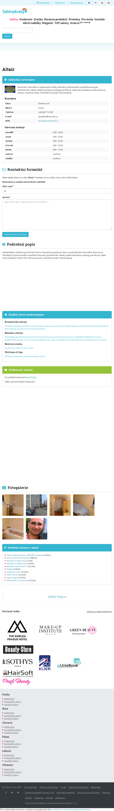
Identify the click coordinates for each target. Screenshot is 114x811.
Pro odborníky (30, 787)
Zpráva (5, 197)
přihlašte (32, 377)
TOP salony (61, 23)
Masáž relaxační (37, 337)
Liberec (6, 750)
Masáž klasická (22, 337)
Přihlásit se (60, 2)
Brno (5, 708)
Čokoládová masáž (65, 339)
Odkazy (28, 797)
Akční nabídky (32, 23)
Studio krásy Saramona (17, 580)
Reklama (106, 792)
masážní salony (11, 704)
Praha (6, 694)
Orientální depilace (70, 326)
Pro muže (87, 19)
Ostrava (7, 722)
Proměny (74, 19)
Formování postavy (36, 328)
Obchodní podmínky (65, 792)
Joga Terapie (12, 577)
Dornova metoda (31, 339)
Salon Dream (12, 574)
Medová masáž (82, 339)
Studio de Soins (14, 572)
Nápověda (95, 787)
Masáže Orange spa (16, 560)
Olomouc (7, 764)
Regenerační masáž (14, 339)
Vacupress (22, 328)
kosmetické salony (12, 701)
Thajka (10, 569)
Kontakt (49, 797)
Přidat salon (43, 2)
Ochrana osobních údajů (88, 792)
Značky (38, 19)
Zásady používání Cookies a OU (39, 792)
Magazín (47, 23)
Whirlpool (9, 356)
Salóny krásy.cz (57, 596)
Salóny (14, 19)
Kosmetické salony (16, 321)
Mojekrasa (60, 797)
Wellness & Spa (14, 352)
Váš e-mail (7, 186)
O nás (63, 787)
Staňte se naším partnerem (99, 611)
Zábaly (13, 328)
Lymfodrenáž (86, 326)
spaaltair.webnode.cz (48, 120)
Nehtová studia (13, 344)
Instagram (39, 797)
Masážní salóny (14, 332)
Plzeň (5, 736)
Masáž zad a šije (47, 339)
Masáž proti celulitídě (72, 337)
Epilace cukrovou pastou (49, 326)
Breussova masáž (98, 339)
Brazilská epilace (30, 326)
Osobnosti (25, 19)
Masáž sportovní (53, 337)
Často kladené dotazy (78, 787)
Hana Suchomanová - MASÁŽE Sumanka (25, 555)
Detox (42, 356)
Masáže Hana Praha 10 (17, 566)
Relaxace (18, 356)
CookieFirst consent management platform (70, 809)
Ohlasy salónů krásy (49, 787)
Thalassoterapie (31, 356)
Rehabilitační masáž (92, 337)
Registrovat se (76, 2)
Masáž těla (10, 337)
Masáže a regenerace (17, 563)
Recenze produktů (55, 19)
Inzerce (80, 23)
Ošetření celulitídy (13, 326)
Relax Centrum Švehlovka (18, 557)
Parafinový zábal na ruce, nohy (19, 348)
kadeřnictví (9, 698)
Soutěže (99, 19)
